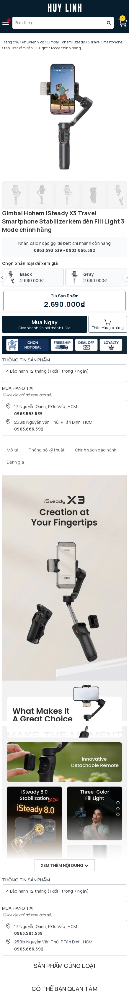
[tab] (12, 450)
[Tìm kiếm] (109, 23)
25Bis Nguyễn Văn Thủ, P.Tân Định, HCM (53, 422)
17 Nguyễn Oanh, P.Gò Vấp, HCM (45, 406)
